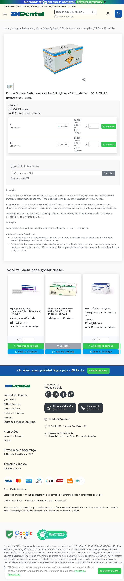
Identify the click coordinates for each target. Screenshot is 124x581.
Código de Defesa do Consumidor (20, 422)
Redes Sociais (23, 6)
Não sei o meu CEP (20, 178)
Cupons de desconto (14, 435)
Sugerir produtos (98, 370)
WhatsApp (35, 6)
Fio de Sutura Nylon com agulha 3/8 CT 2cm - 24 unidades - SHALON (60, 311)
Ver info (63, 126)
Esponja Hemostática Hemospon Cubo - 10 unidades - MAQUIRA (25, 311)
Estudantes (46, 6)
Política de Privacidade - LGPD (18, 454)
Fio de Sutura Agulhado (47, 28)
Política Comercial (12, 404)
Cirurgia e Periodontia (22, 28)
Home (6, 28)
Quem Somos (9, 6)
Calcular (108, 173)
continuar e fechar (109, 571)
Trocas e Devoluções (14, 413)
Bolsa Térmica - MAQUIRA (98, 308)
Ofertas (73, 6)
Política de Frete (12, 408)
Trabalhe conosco (60, 6)
